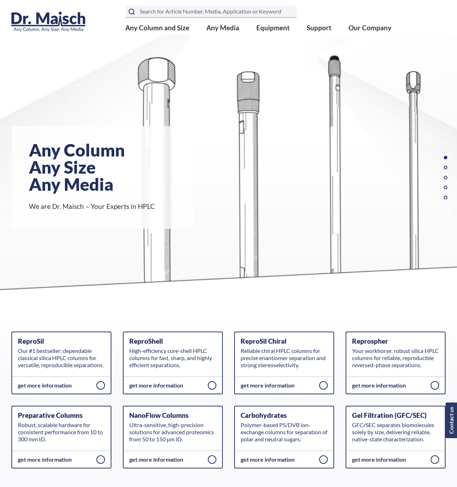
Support (319, 28)
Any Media (222, 28)
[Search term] (211, 12)
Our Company (369, 28)
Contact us (451, 420)
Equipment (273, 28)
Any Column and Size (157, 28)
